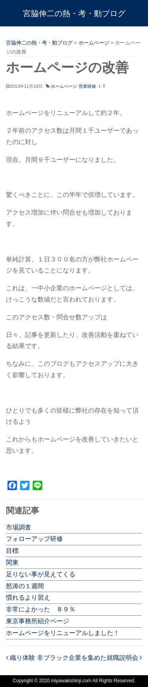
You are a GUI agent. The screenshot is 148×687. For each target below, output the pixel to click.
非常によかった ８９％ (40, 609)
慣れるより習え (28, 597)
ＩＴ (101, 86)
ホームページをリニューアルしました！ (63, 633)
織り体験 (20, 657)
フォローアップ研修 (34, 538)
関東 (12, 562)
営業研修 (87, 86)
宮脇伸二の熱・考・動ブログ (74, 13)
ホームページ (64, 86)
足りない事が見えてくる (40, 574)
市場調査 (18, 527)
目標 (12, 550)
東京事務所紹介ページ (37, 621)
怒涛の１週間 (25, 586)
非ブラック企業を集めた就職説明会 (89, 657)
